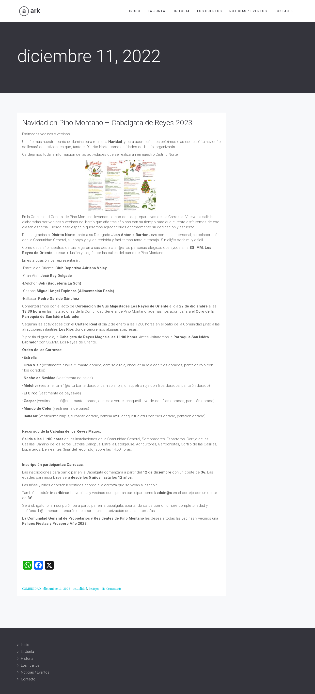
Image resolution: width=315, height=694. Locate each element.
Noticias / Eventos (248, 11)
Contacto (284, 11)
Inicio (135, 11)
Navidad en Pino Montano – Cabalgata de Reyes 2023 (107, 122)
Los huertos (209, 11)
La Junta (156, 11)
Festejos (94, 589)
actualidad (80, 589)
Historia (181, 11)
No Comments (111, 589)
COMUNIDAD (32, 589)
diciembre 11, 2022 (57, 589)
